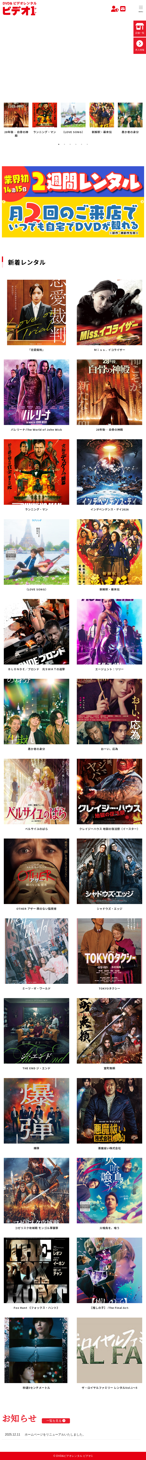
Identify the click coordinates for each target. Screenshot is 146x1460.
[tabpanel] (16, 120)
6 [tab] (87, 144)
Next (142, 202)
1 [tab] (59, 144)
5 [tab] (81, 144)
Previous (4, 202)
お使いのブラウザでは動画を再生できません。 (73, 53)
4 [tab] (76, 144)
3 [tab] (70, 144)
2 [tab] (64, 144)
